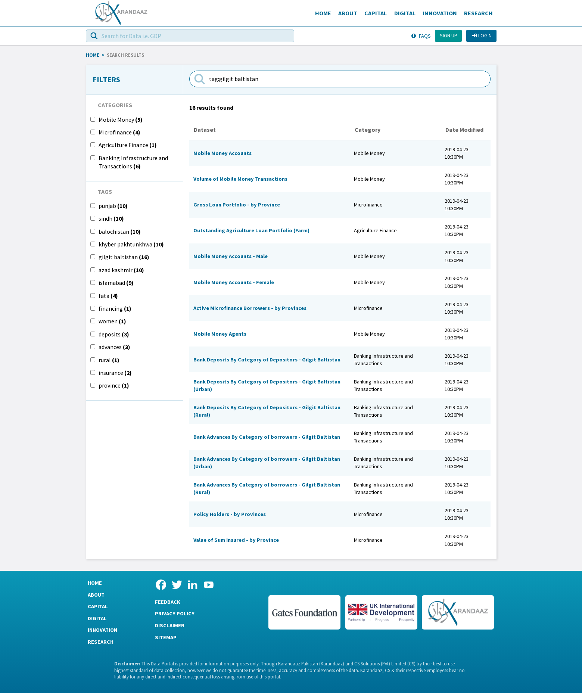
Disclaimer (169, 625)
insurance (115, 372)
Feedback (167, 602)
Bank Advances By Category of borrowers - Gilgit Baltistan (266, 436)
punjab (113, 205)
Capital (375, 13)
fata (108, 295)
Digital (405, 13)
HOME (92, 55)
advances (114, 347)
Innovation (440, 13)
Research (478, 13)
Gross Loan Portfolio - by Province (236, 204)
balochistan (120, 231)
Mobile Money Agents (219, 333)
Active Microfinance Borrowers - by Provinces (249, 308)
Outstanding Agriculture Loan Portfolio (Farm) (251, 230)
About (347, 13)
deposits (114, 334)
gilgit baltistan (124, 257)
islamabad (116, 282)
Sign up (448, 35)
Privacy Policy (174, 613)
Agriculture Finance (128, 145)
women (112, 321)
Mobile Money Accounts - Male (230, 256)
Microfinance (119, 132)
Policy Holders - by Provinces (229, 514)
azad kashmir (121, 270)
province (114, 385)
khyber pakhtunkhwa (131, 244)
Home (323, 13)
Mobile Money (121, 119)
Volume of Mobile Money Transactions (240, 178)
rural (109, 360)
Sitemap (166, 637)
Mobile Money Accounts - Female (233, 282)
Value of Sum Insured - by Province (236, 540)
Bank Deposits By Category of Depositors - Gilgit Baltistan (266, 359)
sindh (111, 218)
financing (115, 308)
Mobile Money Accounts (222, 153)
